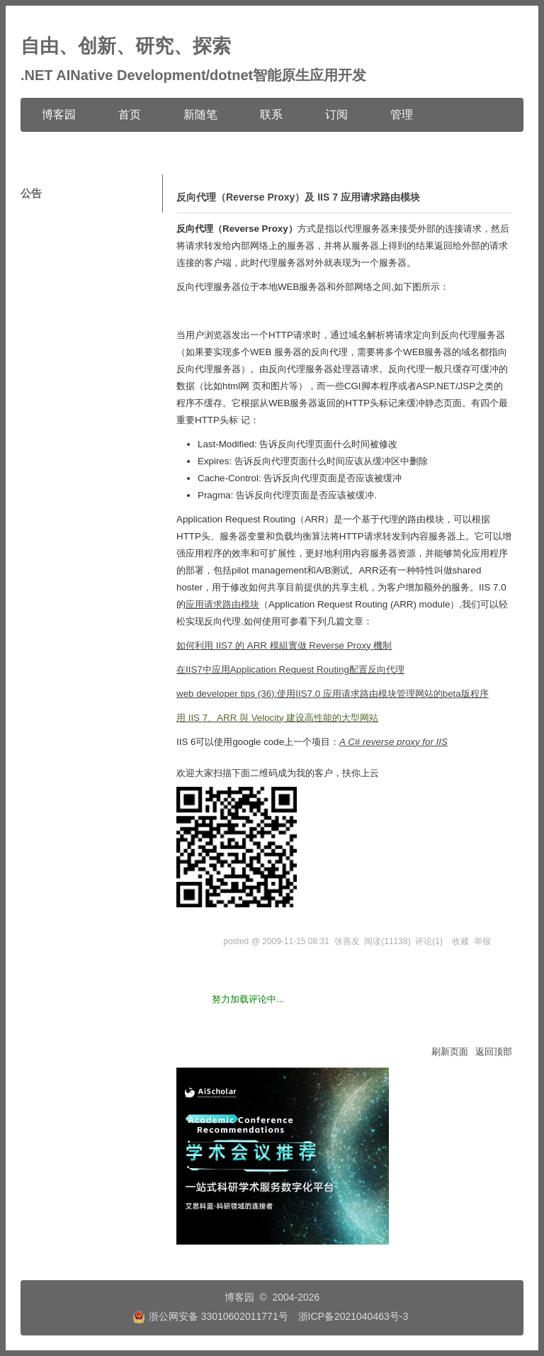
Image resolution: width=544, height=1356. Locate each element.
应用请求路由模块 (222, 604)
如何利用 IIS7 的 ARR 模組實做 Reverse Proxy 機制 (284, 645)
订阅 (336, 114)
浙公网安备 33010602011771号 (210, 1316)
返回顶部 (493, 1051)
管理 (401, 114)
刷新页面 (449, 1051)
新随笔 (200, 114)
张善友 (347, 941)
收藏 (460, 941)
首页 (129, 114)
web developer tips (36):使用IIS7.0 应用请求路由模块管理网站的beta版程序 (332, 693)
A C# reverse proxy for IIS (393, 741)
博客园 (59, 114)
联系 (271, 114)
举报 (482, 941)
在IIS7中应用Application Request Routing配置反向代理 (290, 669)
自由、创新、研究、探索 (126, 46)
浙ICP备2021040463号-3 (353, 1316)
